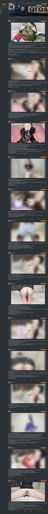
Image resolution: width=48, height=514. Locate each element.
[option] (4, 4)
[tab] (12, 18)
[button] (9, 10)
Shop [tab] (39, 16)
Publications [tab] (18, 16)
